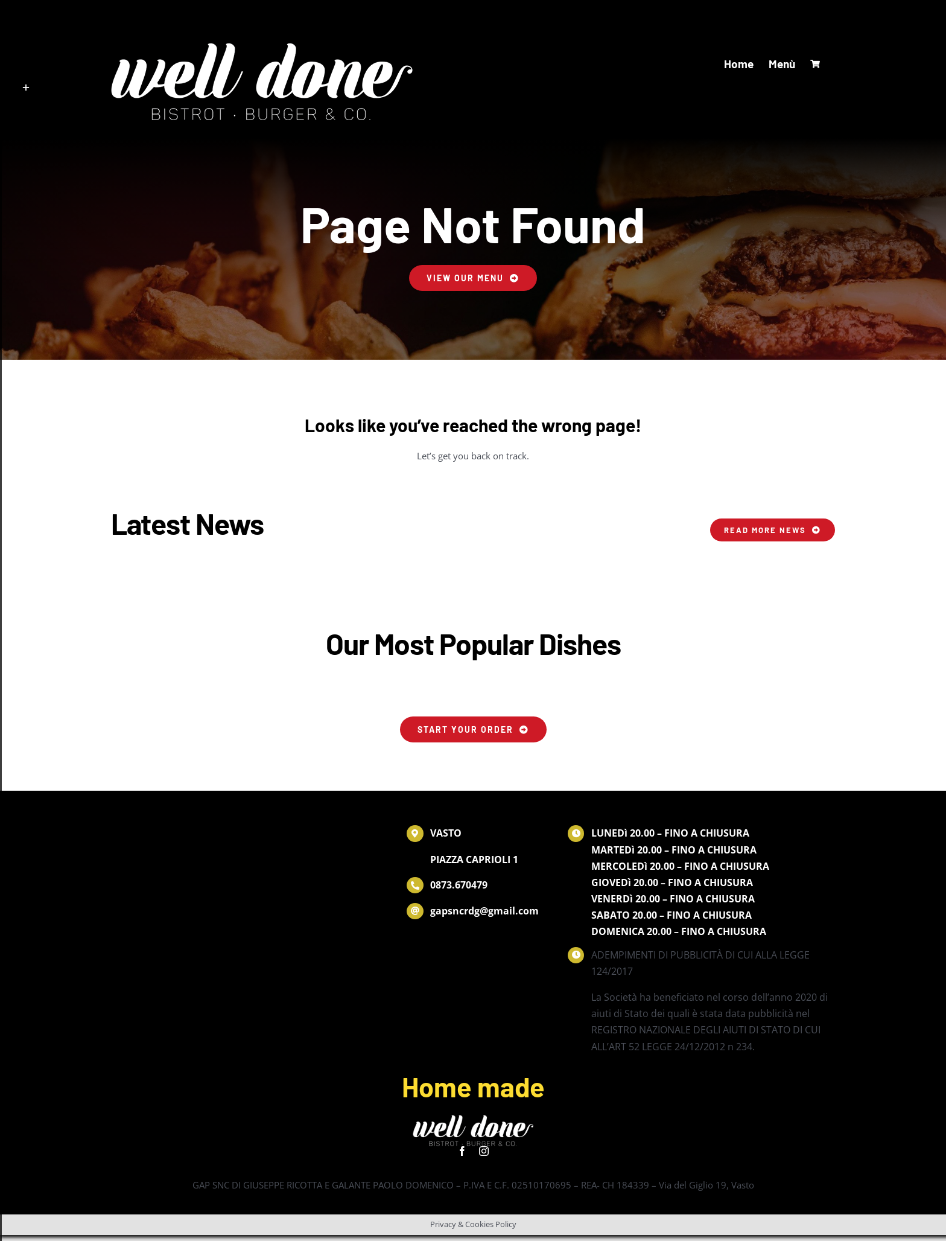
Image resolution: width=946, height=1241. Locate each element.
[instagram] (484, 1151)
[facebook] (462, 1151)
